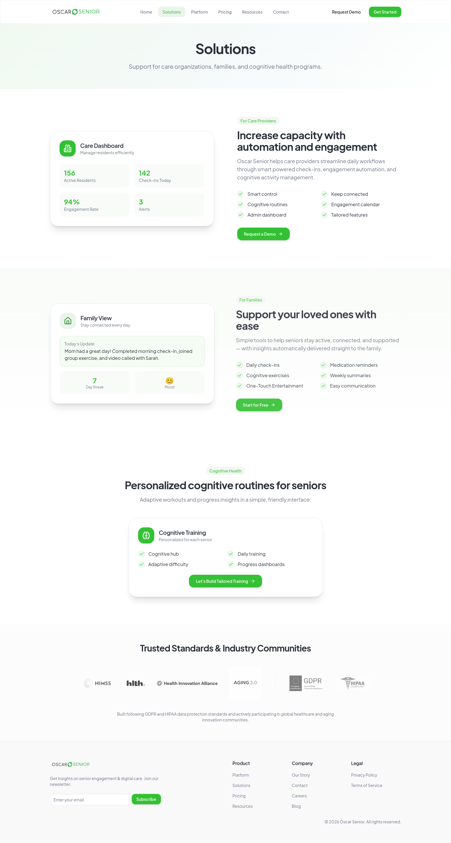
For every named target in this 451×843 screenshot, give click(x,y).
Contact (281, 11)
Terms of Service (366, 785)
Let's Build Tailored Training (225, 585)
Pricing (224, 11)
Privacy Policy (364, 774)
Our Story (301, 774)
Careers (299, 795)
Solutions (172, 11)
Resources (252, 11)
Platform (199, 11)
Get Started (385, 11)
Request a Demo (265, 234)
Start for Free (253, 404)
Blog (296, 806)
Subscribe (146, 799)
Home (146, 11)
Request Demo (346, 11)
